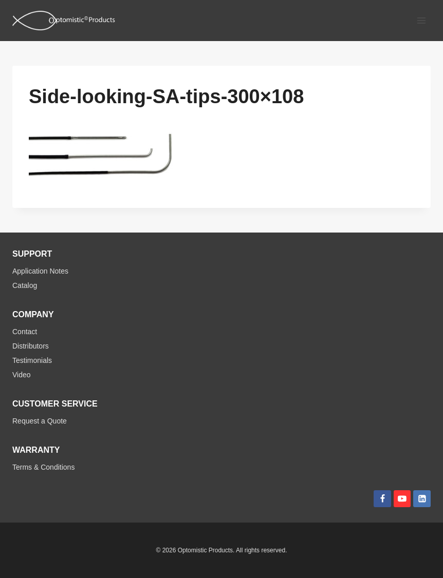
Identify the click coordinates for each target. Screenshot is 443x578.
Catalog (24, 285)
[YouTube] (402, 499)
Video (21, 375)
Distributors (30, 346)
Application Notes (40, 271)
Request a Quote (39, 421)
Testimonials (32, 360)
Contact (24, 331)
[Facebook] (382, 499)
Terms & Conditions (43, 467)
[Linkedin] (422, 499)
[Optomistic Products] (63, 20)
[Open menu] (421, 20)
